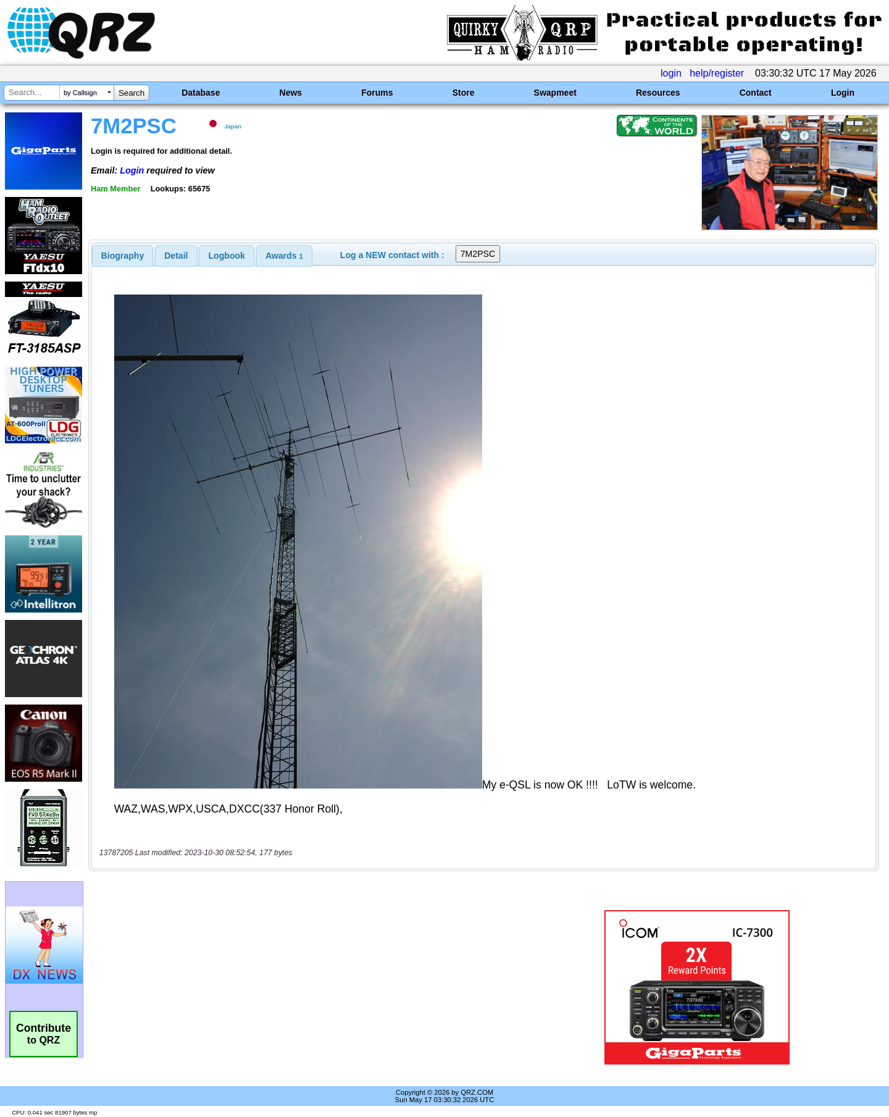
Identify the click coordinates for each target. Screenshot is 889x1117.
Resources (658, 93)
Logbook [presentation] (227, 256)
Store (464, 93)
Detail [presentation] (176, 256)
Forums (377, 93)
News (291, 93)
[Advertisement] (311, 987)
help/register (717, 73)
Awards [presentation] (284, 256)
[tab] (123, 255)
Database (201, 93)
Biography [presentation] (122, 256)
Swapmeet (555, 93)
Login (842, 93)
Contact (756, 93)
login (671, 73)
